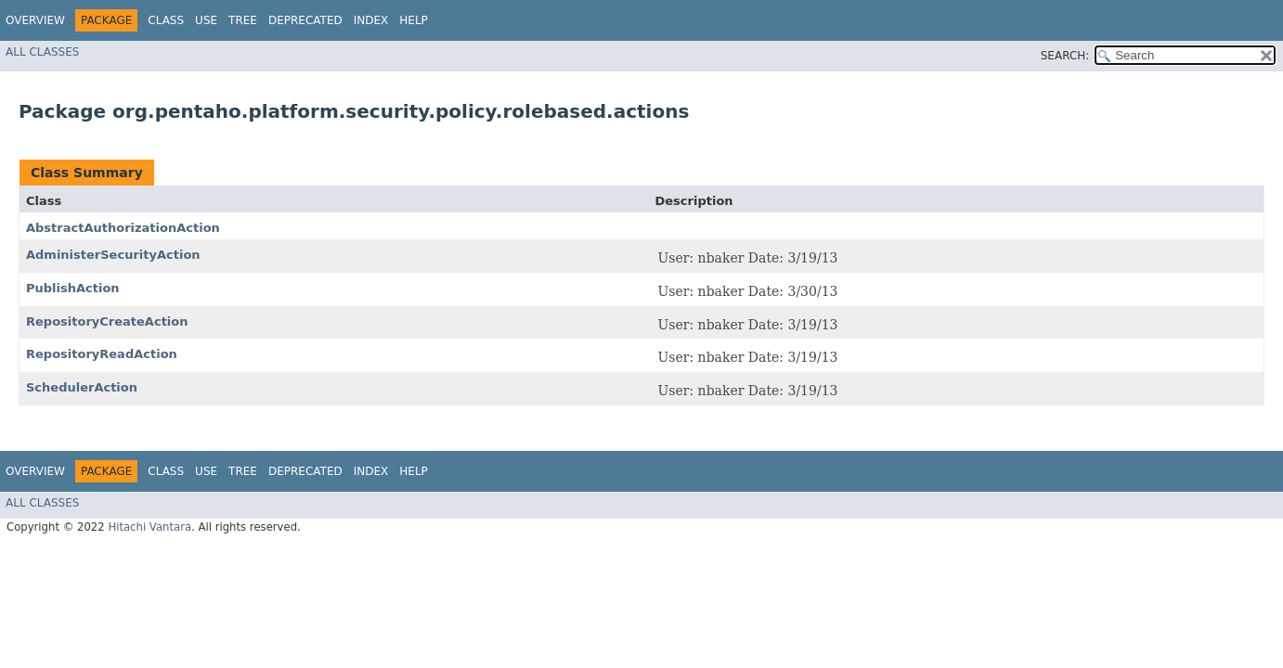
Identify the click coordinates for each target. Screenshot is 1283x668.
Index (371, 20)
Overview (35, 20)
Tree (242, 20)
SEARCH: (1065, 55)
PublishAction (73, 288)
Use (206, 20)
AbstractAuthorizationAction (123, 228)
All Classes (42, 51)
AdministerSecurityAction (113, 255)
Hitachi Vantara (149, 526)
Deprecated (305, 20)
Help (413, 20)
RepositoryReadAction (101, 354)
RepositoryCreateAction (107, 321)
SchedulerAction (81, 387)
